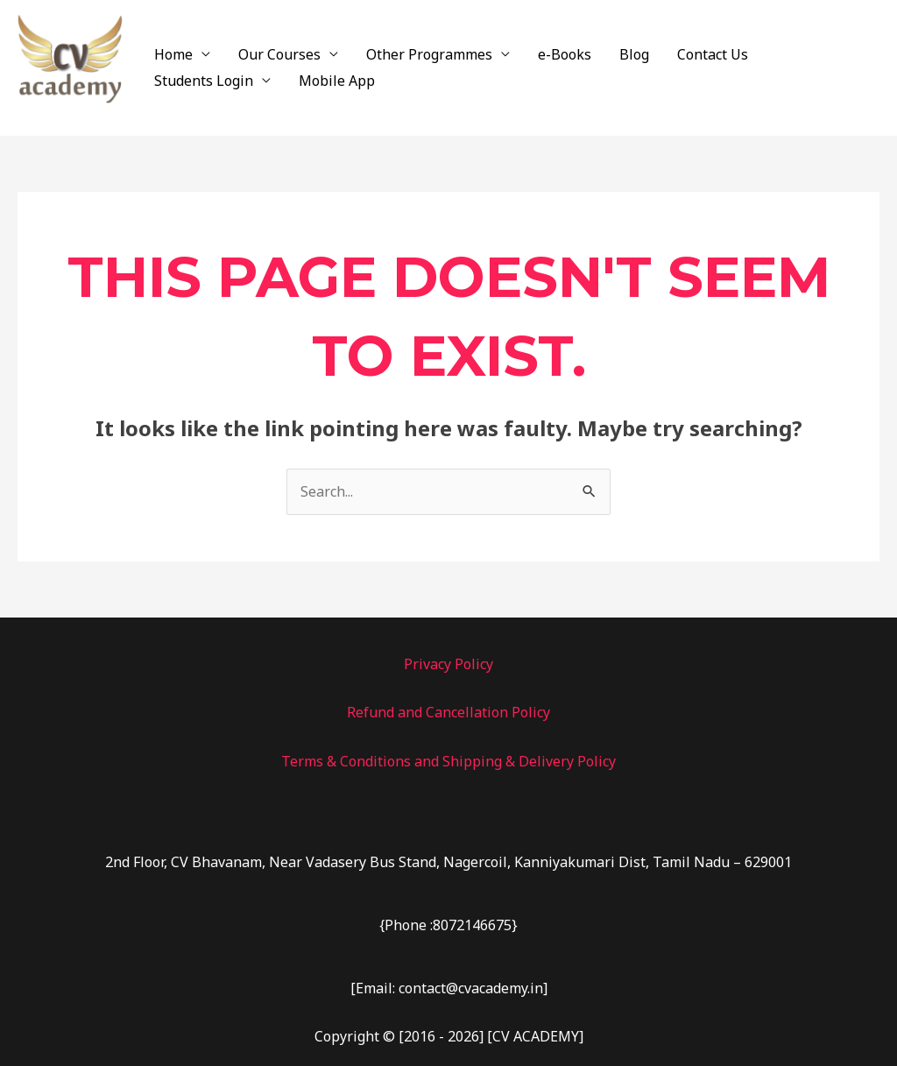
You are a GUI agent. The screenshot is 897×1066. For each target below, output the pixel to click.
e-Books (564, 54)
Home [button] (173, 54)
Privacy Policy (448, 664)
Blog (634, 54)
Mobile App (337, 80)
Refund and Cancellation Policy (448, 712)
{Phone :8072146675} (448, 925)
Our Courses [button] (279, 54)
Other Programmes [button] (429, 54)
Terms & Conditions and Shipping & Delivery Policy (448, 761)
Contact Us (712, 54)
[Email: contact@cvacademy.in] (448, 988)
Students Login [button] (203, 80)
